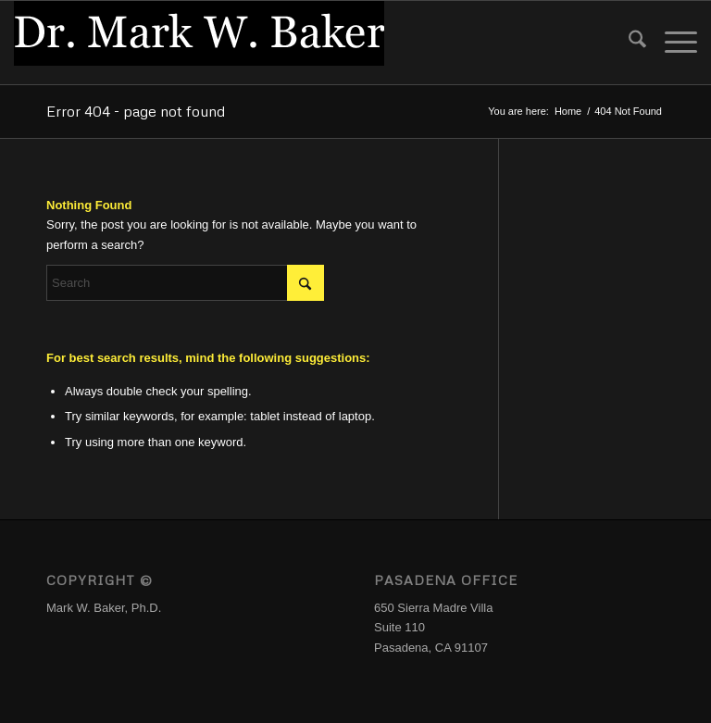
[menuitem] (628, 42)
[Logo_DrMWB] (199, 42)
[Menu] (671, 42)
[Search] (628, 42)
